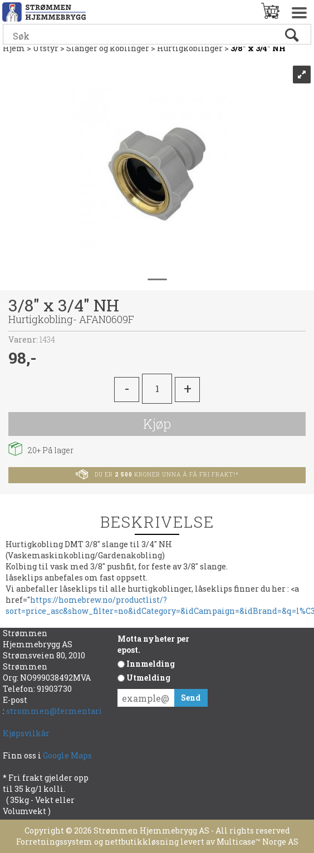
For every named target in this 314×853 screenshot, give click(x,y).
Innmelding (150, 663)
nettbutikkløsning (142, 841)
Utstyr (45, 48)
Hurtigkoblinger (190, 48)
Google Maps (68, 755)
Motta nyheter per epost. (153, 644)
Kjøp (157, 424)
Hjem (14, 48)
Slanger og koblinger (107, 48)
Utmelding (148, 677)
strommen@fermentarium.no (66, 711)
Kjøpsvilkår (26, 733)
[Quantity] (157, 389)
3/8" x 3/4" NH (258, 48)
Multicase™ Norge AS (257, 841)
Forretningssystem (54, 841)
